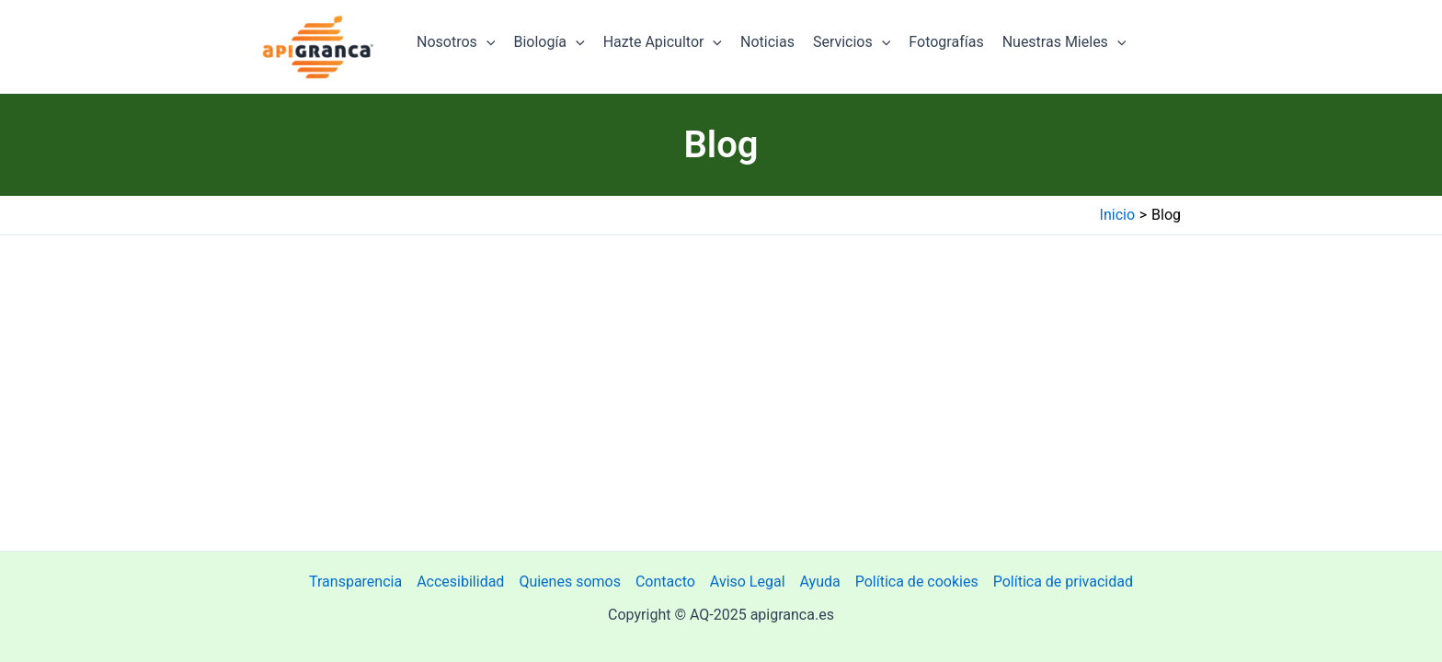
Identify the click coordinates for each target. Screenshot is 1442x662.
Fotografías (946, 42)
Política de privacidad (1063, 581)
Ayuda (820, 581)
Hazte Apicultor (662, 42)
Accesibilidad (460, 581)
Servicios (851, 42)
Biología (548, 42)
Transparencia (355, 581)
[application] (486, 42)
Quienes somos (570, 581)
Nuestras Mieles (1064, 42)
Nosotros (456, 42)
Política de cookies (916, 581)
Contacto (665, 581)
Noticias (767, 42)
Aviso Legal (747, 581)
